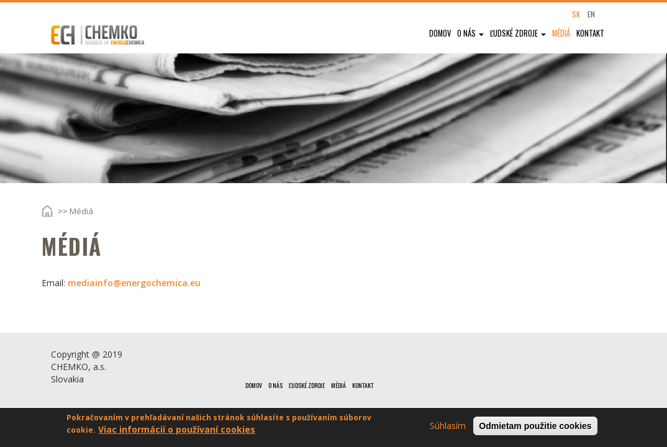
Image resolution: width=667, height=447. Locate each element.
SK (576, 14)
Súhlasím (448, 427)
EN (591, 14)
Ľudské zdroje (518, 33)
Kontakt (590, 33)
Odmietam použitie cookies (535, 428)
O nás (470, 33)
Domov (440, 33)
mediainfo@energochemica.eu (134, 283)
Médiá (561, 33)
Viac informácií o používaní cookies (176, 431)
